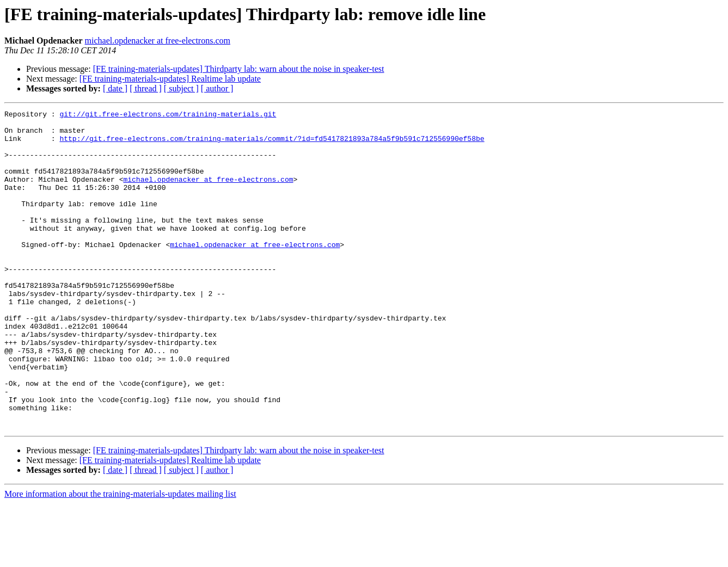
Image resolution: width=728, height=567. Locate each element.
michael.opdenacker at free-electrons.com (157, 40)
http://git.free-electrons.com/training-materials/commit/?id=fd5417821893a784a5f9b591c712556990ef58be (271, 145)
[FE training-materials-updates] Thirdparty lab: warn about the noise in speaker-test (238, 68)
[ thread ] (146, 88)
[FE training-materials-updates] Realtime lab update (170, 78)
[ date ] (115, 88)
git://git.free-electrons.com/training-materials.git (167, 115)
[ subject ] (181, 88)
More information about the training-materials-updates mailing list (120, 557)
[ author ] (217, 88)
